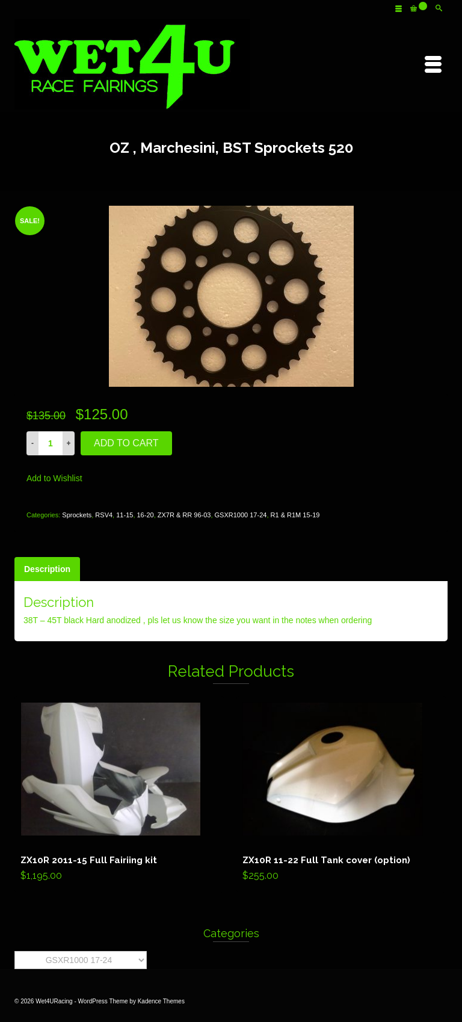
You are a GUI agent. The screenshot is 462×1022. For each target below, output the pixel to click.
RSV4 (103, 515)
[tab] (47, 569)
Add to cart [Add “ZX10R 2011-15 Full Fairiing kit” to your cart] (119, 794)
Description (47, 569)
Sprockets (76, 515)
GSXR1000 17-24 (241, 515)
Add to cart (126, 443)
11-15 (124, 515)
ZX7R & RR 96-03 (184, 515)
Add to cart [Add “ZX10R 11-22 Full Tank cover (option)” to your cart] (341, 794)
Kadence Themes (161, 1001)
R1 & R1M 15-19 (295, 515)
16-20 (145, 515)
